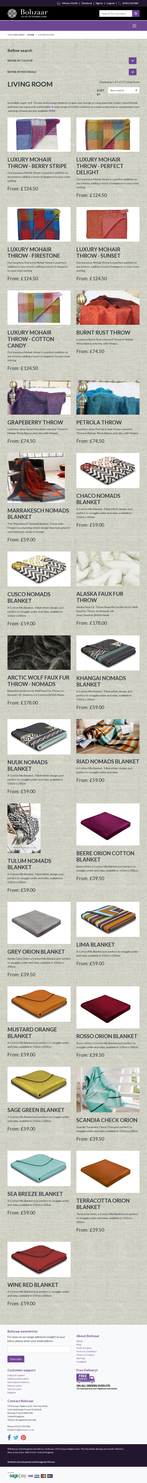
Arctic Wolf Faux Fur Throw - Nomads (38, 680)
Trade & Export (83, 1348)
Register (11, 1392)
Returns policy (14, 1385)
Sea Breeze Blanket (35, 1194)
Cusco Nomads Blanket (29, 597)
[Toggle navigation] (134, 25)
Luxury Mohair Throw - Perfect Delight (99, 165)
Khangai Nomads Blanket (101, 681)
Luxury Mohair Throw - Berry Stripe (37, 162)
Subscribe (16, 1359)
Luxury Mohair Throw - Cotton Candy (30, 338)
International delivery (18, 1382)
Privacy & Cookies (85, 1354)
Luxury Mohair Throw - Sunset (98, 252)
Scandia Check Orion (106, 1120)
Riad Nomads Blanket (107, 761)
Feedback (81, 1361)
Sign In (99, 3)
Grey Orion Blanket (36, 951)
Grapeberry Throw (35, 422)
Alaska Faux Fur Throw (99, 596)
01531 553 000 (128, 3)
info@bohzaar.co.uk (24, 1429)
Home (30, 34)
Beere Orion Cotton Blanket (105, 856)
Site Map (80, 1358)
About (79, 1341)
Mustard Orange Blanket (32, 1032)
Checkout (86, 3)
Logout (110, 3)
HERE (52, 110)
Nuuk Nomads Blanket (27, 765)
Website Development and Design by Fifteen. (31, 1461)
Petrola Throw (99, 422)
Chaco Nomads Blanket (98, 498)
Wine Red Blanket (32, 1285)
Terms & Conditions (86, 1351)
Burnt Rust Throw (103, 332)
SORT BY (100, 92)
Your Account (14, 1389)
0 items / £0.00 (67, 3)
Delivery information (18, 1378)
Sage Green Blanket (36, 1110)
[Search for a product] (115, 13)
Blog (78, 1344)
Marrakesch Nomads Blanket (38, 513)
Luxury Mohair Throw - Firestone (33, 252)
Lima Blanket (95, 944)
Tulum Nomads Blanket (29, 864)
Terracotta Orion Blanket (103, 1203)
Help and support (16, 1375)
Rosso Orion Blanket (106, 1036)
